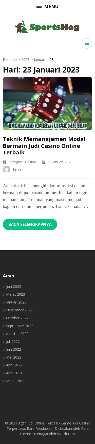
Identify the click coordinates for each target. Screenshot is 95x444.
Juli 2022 (13, 341)
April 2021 (14, 372)
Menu (47, 6)
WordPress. (66, 433)
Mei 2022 (13, 357)
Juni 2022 (13, 349)
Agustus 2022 (17, 333)
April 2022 (14, 365)
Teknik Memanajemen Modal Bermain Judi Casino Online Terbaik (44, 145)
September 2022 (19, 325)
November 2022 (19, 310)
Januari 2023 (16, 302)
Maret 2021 (15, 380)
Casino (30, 161)
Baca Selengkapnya (30, 224)
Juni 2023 (13, 286)
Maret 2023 (15, 294)
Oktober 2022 (17, 317)
